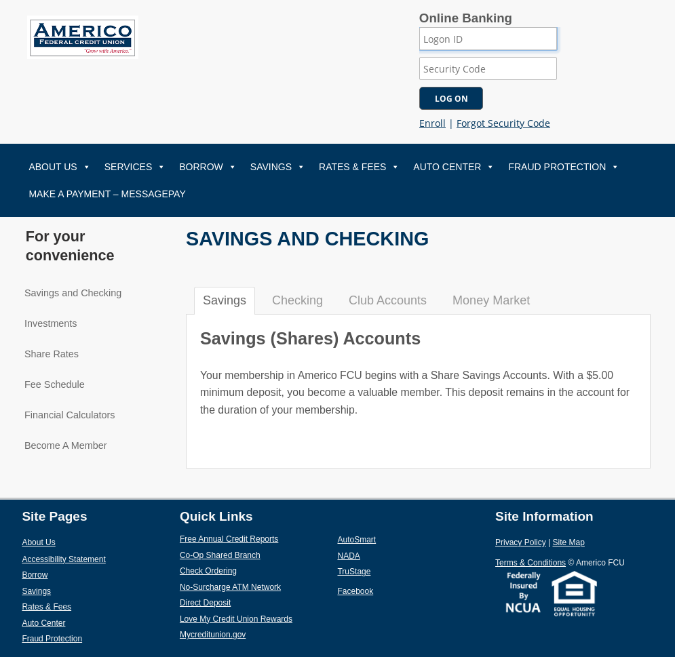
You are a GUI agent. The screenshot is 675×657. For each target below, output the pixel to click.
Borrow (208, 166)
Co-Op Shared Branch (252, 554)
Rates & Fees (359, 166)
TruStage (385, 570)
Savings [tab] (224, 300)
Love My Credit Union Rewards (259, 618)
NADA (380, 555)
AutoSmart (388, 539)
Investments (50, 323)
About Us (59, 166)
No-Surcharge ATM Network (259, 586)
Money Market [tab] (491, 300)
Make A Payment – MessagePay (106, 193)
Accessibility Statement (63, 559)
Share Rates (51, 354)
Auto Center (454, 166)
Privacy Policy (520, 542)
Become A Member (65, 445)
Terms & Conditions (530, 563)
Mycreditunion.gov (213, 634)
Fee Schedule (54, 384)
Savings (277, 166)
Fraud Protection (563, 166)
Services (135, 166)
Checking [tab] (297, 300)
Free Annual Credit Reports (259, 538)
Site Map (569, 542)
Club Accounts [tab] (388, 300)
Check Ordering (240, 570)
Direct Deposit (237, 602)
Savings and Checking (72, 292)
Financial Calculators (69, 415)
